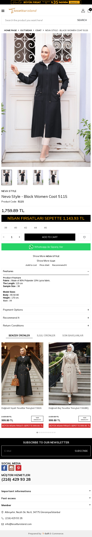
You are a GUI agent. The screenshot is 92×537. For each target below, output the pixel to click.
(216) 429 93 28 (16, 479)
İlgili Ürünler (46, 335)
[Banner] (46, 2)
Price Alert (44, 265)
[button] (37, 432)
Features (46, 271)
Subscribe (81, 450)
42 (27, 228)
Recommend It (59, 265)
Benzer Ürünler (19, 335)
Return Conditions (46, 325)
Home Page (10, 30)
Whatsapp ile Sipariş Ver (46, 247)
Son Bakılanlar (72, 335)
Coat (38, 30)
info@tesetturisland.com (18, 524)
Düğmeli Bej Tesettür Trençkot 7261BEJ (68, 408)
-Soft (46, 533)
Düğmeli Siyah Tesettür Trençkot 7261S (21, 408)
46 (47, 228)
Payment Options (46, 309)
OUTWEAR (26, 30)
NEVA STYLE (8, 191)
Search (82, 20)
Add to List (31, 265)
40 (17, 228)
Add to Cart (50, 237)
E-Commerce (56, 533)
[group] (46, 100)
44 (37, 228)
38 (7, 228)
